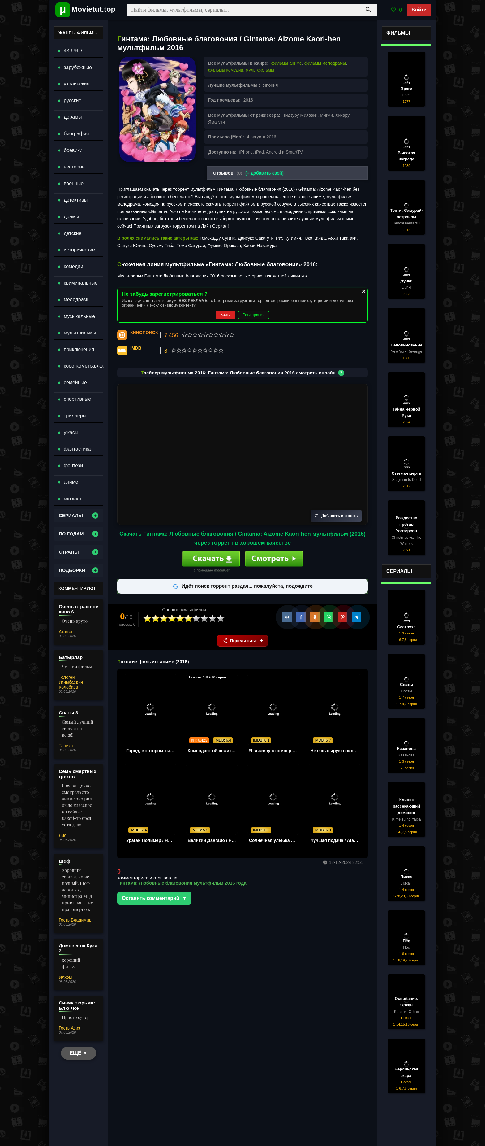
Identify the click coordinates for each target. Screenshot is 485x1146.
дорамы (73, 117)
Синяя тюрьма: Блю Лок (77, 1005)
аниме (71, 482)
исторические (79, 249)
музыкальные (79, 316)
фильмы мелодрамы (325, 63)
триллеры (75, 415)
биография (76, 133)
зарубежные (78, 67)
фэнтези (73, 465)
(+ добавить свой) (264, 173)
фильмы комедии (225, 70)
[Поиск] (368, 10)
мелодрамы (77, 299)
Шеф (64, 861)
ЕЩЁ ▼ (79, 1053)
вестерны (75, 166)
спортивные (77, 399)
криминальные (80, 282)
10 (221, 618)
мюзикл (72, 498)
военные (74, 183)
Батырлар (71, 657)
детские (73, 233)
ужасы (71, 432)
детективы (76, 200)
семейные (75, 382)
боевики (73, 150)
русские (72, 100)
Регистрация (253, 315)
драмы (71, 216)
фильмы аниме (286, 63)
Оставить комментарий (150, 898)
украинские (76, 83)
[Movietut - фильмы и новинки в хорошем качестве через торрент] (83, 10)
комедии (73, 266)
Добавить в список (336, 515)
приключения (79, 349)
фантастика (77, 448)
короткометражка (83, 365)
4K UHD (73, 50)
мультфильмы (260, 70)
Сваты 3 (68, 712)
